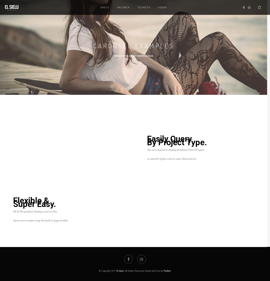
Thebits (167, 271)
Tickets (144, 7)
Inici (104, 7)
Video (162, 7)
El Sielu (120, 271)
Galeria (123, 7)
